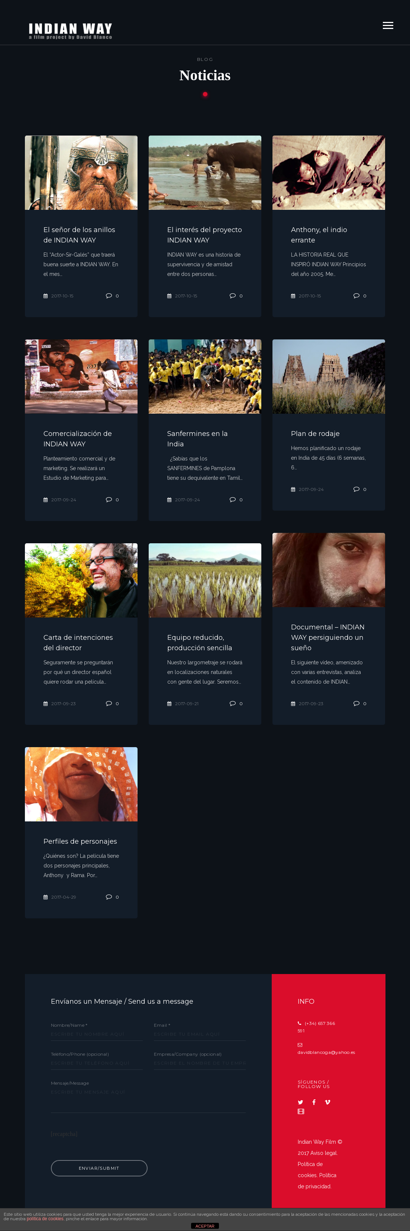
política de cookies (45, 1218)
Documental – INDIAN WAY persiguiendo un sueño (328, 637)
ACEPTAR (205, 1226)
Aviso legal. (324, 1153)
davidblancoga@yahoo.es (326, 1052)
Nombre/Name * (97, 1029)
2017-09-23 (307, 703)
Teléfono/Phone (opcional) (97, 1058)
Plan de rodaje (315, 434)
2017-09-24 (59, 499)
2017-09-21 (182, 703)
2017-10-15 (58, 296)
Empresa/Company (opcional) (200, 1058)
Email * (200, 1029)
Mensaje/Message (148, 1105)
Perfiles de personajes (80, 841)
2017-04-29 (59, 897)
